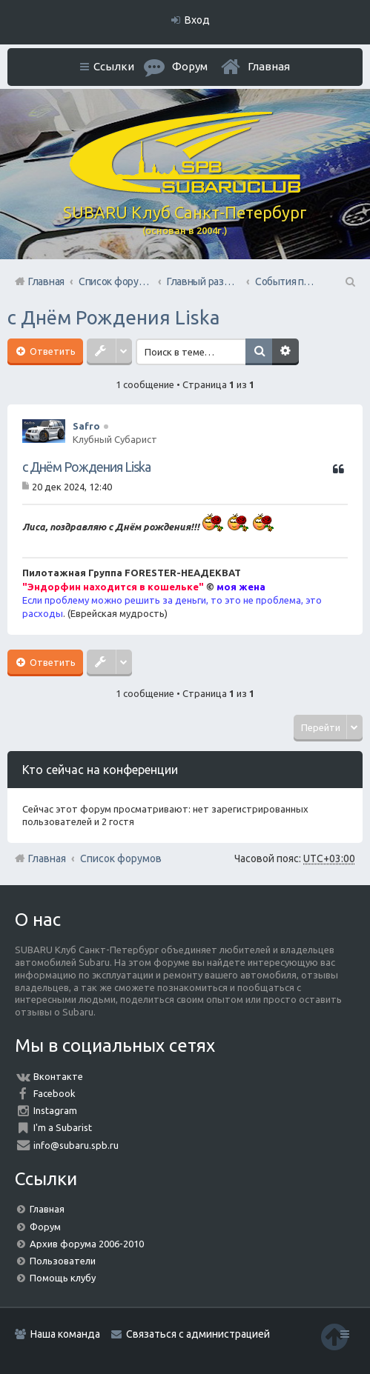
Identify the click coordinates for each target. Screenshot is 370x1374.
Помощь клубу (63, 1278)
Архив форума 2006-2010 (87, 1243)
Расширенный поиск (287, 352)
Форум (45, 1226)
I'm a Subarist (62, 1127)
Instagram (55, 1110)
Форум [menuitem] (190, 66)
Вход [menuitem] (197, 20)
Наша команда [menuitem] (65, 1334)
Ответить (51, 351)
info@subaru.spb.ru (76, 1145)
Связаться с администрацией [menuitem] (198, 1334)
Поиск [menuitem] (349, 281)
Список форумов (121, 858)
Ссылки (113, 66)
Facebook (54, 1093)
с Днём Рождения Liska (113, 317)
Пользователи (63, 1260)
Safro (86, 426)
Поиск (260, 352)
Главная (269, 66)
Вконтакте (58, 1076)
